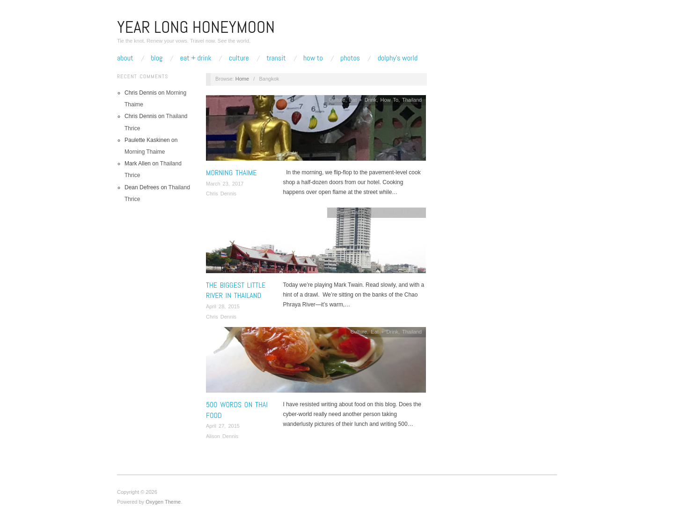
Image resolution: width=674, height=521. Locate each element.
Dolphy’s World (398, 58)
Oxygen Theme (163, 502)
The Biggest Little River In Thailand (235, 290)
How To (313, 58)
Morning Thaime (145, 152)
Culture (239, 58)
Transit (276, 58)
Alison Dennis (222, 436)
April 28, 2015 (223, 306)
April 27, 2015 (223, 426)
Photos (350, 58)
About (125, 58)
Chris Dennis (221, 193)
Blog (156, 58)
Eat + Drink (196, 58)
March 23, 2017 (224, 183)
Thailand (412, 100)
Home (242, 79)
